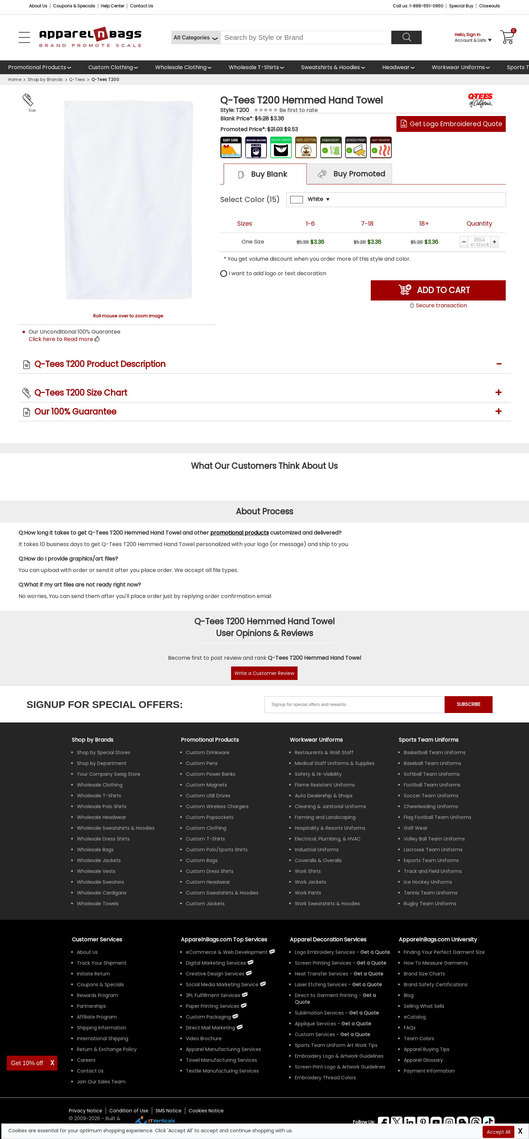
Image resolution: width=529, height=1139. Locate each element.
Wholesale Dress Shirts (103, 838)
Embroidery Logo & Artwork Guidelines (339, 1056)
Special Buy (461, 6)
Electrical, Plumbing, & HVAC (328, 838)
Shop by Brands (45, 79)
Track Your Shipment (102, 963)
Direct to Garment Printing (326, 995)
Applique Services (315, 1023)
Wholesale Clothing (180, 67)
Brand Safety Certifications (436, 984)
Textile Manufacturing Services (222, 1070)
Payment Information (429, 1070)
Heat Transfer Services (321, 973)
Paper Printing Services (212, 1006)
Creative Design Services (215, 973)
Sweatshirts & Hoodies (330, 67)
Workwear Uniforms (458, 67)
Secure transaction (438, 305)
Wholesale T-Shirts (254, 67)
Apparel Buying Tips (426, 1049)
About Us (38, 6)
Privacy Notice (85, 1110)
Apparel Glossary (423, 1060)
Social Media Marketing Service (222, 984)
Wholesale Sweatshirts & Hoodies (116, 828)
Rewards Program (97, 995)
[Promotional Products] (40, 67)
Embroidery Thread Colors (325, 1077)
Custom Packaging (208, 1017)
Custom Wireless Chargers (217, 806)
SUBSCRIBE (468, 704)
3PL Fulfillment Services (213, 995)
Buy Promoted (350, 174)
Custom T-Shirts (205, 838)
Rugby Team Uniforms (430, 903)
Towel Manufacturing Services (221, 1060)
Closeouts (489, 6)
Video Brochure (204, 1038)
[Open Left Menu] (24, 37)
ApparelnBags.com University (438, 939)
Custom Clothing (110, 67)
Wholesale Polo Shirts (102, 806)
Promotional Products (37, 67)
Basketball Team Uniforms (435, 752)
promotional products (239, 533)
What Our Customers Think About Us (264, 466)
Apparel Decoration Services (328, 939)
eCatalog (415, 1017)
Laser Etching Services (321, 984)
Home (14, 79)
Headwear (396, 67)
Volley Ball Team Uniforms (434, 838)
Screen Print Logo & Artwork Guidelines (340, 1066)
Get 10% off (27, 1063)
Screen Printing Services (323, 963)
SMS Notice (169, 1110)
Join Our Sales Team (101, 1081)
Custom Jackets (205, 903)
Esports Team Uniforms (431, 860)
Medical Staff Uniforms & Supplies (334, 763)
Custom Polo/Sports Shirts (217, 849)
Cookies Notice (206, 1110)
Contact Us (141, 6)
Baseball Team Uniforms (432, 763)
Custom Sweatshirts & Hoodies (222, 892)
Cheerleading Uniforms (431, 806)
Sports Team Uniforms (428, 740)
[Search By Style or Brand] (305, 37)
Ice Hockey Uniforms (428, 882)
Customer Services (97, 939)
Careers (86, 1060)
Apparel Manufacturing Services (223, 1049)
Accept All (498, 1132)
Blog (409, 995)
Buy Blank (259, 174)
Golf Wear (415, 828)
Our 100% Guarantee (75, 411)
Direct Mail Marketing (210, 1027)
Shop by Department (102, 763)
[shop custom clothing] (113, 67)
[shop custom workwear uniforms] (461, 67)
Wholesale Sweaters (100, 882)
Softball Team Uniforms (432, 774)
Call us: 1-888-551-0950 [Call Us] (418, 6)
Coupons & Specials (100, 984)
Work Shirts (308, 871)
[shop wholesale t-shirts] (257, 67)
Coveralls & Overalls (318, 860)
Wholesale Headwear (101, 817)
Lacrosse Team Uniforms (433, 849)
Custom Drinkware (207, 752)
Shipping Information (101, 1027)
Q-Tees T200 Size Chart (80, 392)
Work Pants (308, 892)
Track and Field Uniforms (433, 871)
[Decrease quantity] (463, 242)
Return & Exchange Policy (107, 1049)
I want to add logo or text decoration (273, 273)
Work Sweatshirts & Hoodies (327, 903)
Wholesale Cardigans (102, 892)
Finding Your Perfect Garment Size (444, 952)
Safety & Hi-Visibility (318, 774)
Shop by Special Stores (103, 752)
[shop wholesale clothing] (184, 67)
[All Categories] (195, 37)
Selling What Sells (424, 1006)
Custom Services (315, 1034)
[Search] (406, 37)
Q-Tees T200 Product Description (100, 364)
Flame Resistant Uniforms (325, 784)
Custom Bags (202, 860)
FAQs (410, 1027)
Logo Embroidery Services (325, 952)
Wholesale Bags (95, 849)
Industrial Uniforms (317, 849)
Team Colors (419, 1038)
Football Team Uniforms (432, 784)
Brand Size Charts (424, 973)
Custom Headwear (208, 882)
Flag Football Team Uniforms (437, 817)
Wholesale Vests (96, 871)
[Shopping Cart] (506, 37)
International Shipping (102, 1038)
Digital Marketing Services (216, 963)
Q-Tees (77, 79)
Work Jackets (310, 882)
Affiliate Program (97, 1017)
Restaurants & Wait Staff (324, 752)
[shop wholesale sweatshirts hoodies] (333, 67)
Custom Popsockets (209, 817)
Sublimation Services (319, 1012)
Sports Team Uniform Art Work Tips (336, 1045)
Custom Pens (202, 763)
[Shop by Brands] (92, 740)
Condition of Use (128, 1110)
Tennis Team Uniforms (430, 892)
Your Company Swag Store (108, 774)
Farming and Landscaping (325, 817)
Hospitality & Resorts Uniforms (330, 828)
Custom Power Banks (210, 774)
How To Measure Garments (436, 963)
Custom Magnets (206, 784)
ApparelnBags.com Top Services (224, 939)
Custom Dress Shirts (209, 871)
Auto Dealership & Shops (324, 795)
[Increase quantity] (495, 242)
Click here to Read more (61, 339)
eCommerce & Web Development (227, 952)
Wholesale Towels (98, 903)
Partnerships (91, 1006)
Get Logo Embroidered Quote (456, 124)
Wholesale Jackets (99, 860)
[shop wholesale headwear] (399, 67)
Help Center (112, 6)
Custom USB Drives (208, 795)
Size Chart (31, 111)
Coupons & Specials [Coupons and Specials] (74, 6)
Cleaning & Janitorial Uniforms (330, 806)
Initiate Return (93, 973)
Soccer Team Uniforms (431, 795)
